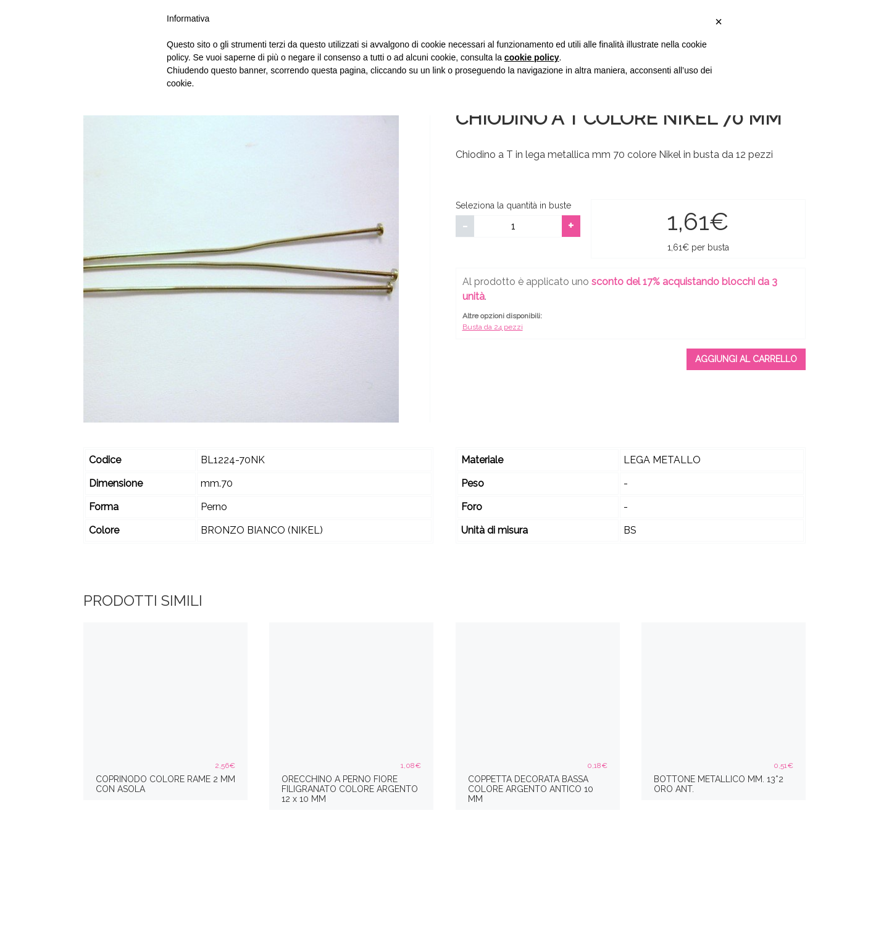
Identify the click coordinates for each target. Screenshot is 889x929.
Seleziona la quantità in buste (513, 205)
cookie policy (531, 57)
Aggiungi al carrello (746, 359)
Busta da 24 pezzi (492, 327)
